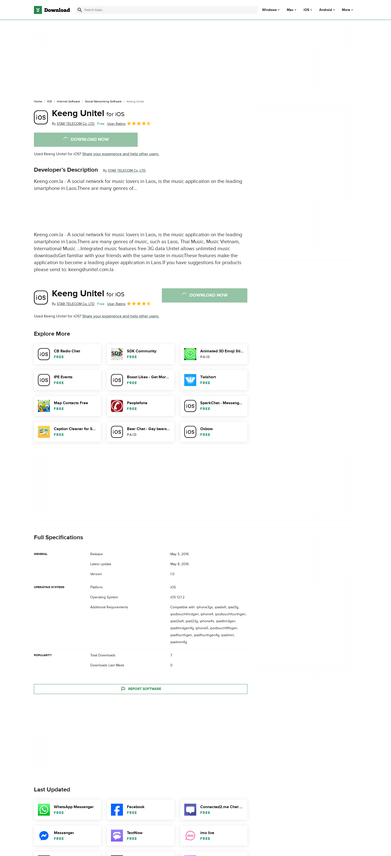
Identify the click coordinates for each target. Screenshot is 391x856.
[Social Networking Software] (103, 101)
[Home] (38, 101)
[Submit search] (80, 10)
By (73, 124)
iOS (306, 10)
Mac (290, 10)
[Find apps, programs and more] (166, 10)
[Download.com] (52, 10)
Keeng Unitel (88, 113)
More (348, 10)
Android (325, 10)
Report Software (140, 689)
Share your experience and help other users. (120, 154)
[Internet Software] (68, 101)
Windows (269, 10)
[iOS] (49, 101)
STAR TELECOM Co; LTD (127, 170)
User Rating (129, 123)
